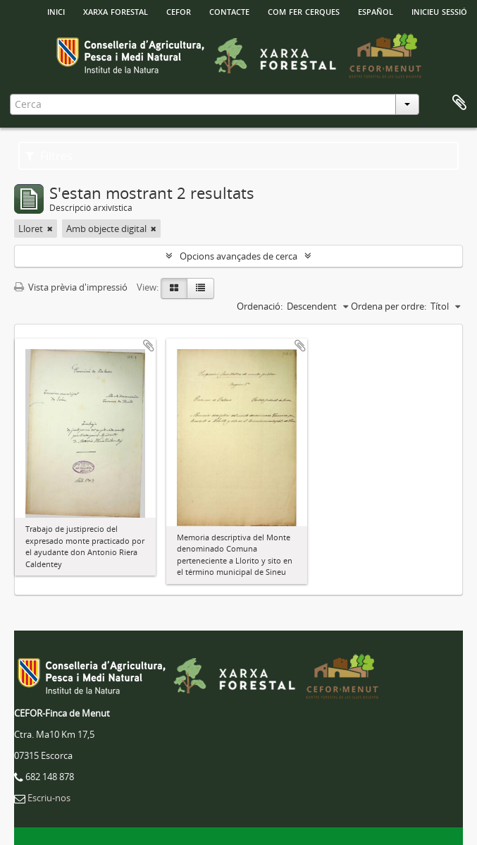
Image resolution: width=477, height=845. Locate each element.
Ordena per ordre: (388, 306)
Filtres (49, 156)
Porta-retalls (459, 103)
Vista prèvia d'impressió (71, 287)
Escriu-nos (48, 797)
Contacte (229, 10)
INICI (56, 10)
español (375, 10)
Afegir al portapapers (149, 346)
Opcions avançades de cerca (238, 256)
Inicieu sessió (439, 10)
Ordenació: (260, 306)
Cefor (178, 10)
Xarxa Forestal (115, 10)
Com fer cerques (304, 10)
